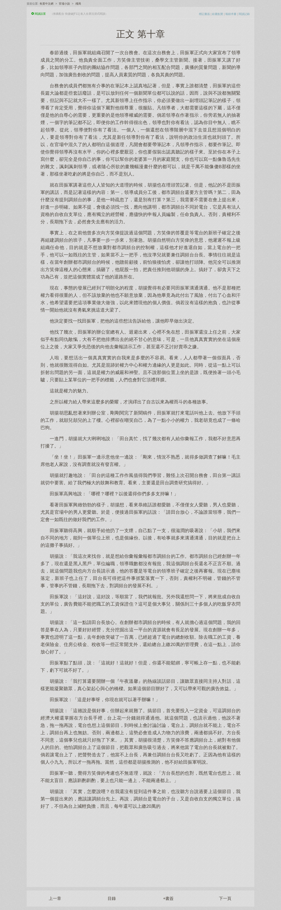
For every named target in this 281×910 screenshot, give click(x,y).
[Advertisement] (140, 846)
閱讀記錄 (244, 14)
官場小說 (64, 3)
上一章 (55, 898)
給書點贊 (217, 14)
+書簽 (168, 898)
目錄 (112, 898)
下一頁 (225, 898)
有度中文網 (46, 3)
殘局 (78, 3)
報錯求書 (230, 14)
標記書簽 (204, 14)
